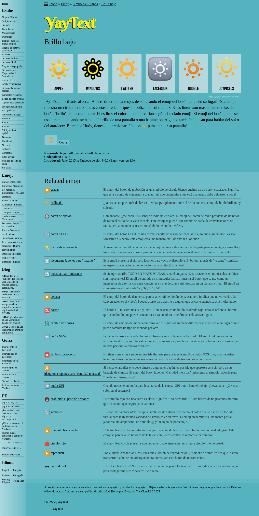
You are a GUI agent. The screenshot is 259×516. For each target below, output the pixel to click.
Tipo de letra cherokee (13, 102)
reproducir (57, 453)
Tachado (6, 25)
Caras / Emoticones (11, 181)
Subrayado (7, 36)
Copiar (63, 142)
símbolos (56, 412)
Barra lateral (8, 29)
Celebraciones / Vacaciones (9, 218)
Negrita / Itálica (9, 17)
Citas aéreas (8, 156)
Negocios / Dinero (11, 245)
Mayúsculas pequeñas (12, 66)
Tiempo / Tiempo (10, 212)
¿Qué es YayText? (10, 402)
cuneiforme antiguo (11, 114)
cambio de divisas (62, 323)
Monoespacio (8, 33)
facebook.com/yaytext (135, 487)
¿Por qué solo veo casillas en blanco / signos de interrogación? (11, 414)
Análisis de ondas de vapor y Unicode (11, 294)
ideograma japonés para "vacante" (73, 260)
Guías (7, 340)
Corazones (7, 152)
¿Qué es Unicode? (11, 406)
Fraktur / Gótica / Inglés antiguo (10, 42)
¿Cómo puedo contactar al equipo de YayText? (13, 435)
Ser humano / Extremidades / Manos (13, 191)
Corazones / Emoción (12, 186)
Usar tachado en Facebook (10, 362)
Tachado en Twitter (11, 381)
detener (55, 296)
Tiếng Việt (18, 480)
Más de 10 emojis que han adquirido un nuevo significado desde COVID (11, 307)
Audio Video (8, 234)
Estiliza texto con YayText (10, 387)
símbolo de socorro (63, 354)
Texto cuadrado (9, 62)
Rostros (6, 126)
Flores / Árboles (10, 200)
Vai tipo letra (8, 110)
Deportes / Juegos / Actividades (11, 225)
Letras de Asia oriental (13, 98)
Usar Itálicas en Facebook (9, 355)
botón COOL (59, 234)
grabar (55, 189)
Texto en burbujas (10, 58)
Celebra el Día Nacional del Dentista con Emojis (12, 329)
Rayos (5, 122)
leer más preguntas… (16, 442)
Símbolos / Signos (11, 261)
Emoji (7, 175)
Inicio (5, 3)
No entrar (6, 145)
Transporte (7, 208)
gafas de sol (58, 466)
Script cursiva (8, 21)
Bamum (6, 118)
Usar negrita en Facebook (9, 348)
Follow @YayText (11, 454)
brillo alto (57, 202)
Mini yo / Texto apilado (9, 132)
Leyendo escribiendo (12, 242)
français (17, 470)
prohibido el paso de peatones (70, 399)
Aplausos (6, 149)
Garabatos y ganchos (12, 94)
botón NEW (58, 336)
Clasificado (7, 141)
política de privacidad (97, 491)
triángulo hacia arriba (64, 430)
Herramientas (8, 249)
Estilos (8, 10)
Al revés (6, 54)
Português (18, 475)
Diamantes (7, 137)
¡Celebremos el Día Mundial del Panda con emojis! (12, 320)
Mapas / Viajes (9, 257)
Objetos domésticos (11, 253)
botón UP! (57, 385)
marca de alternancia (64, 247)
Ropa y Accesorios (11, 230)
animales (6, 196)
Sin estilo (6, 167)
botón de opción (61, 216)
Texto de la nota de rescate (11, 89)
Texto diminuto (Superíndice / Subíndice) (9, 73)
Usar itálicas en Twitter (9, 376)
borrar (54, 310)
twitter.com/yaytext (108, 487)
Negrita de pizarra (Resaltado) (11, 49)
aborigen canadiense (12, 106)
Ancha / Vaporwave (11, 84)
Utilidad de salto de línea (11, 162)
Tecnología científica (12, 238)
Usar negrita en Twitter (9, 369)
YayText (57, 509)
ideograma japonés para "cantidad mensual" (72, 373)
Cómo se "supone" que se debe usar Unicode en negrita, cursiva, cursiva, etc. (12, 282)
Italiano (6, 475)
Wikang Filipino (6, 480)
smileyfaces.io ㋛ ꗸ (11, 447)
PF (4, 396)
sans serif (6, 80)
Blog (6, 269)
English (6, 470)
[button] (46, 4)
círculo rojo (58, 443)
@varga (128, 491)
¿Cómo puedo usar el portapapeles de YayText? (12, 426)
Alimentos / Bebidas (12, 204)
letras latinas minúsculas (66, 273)
